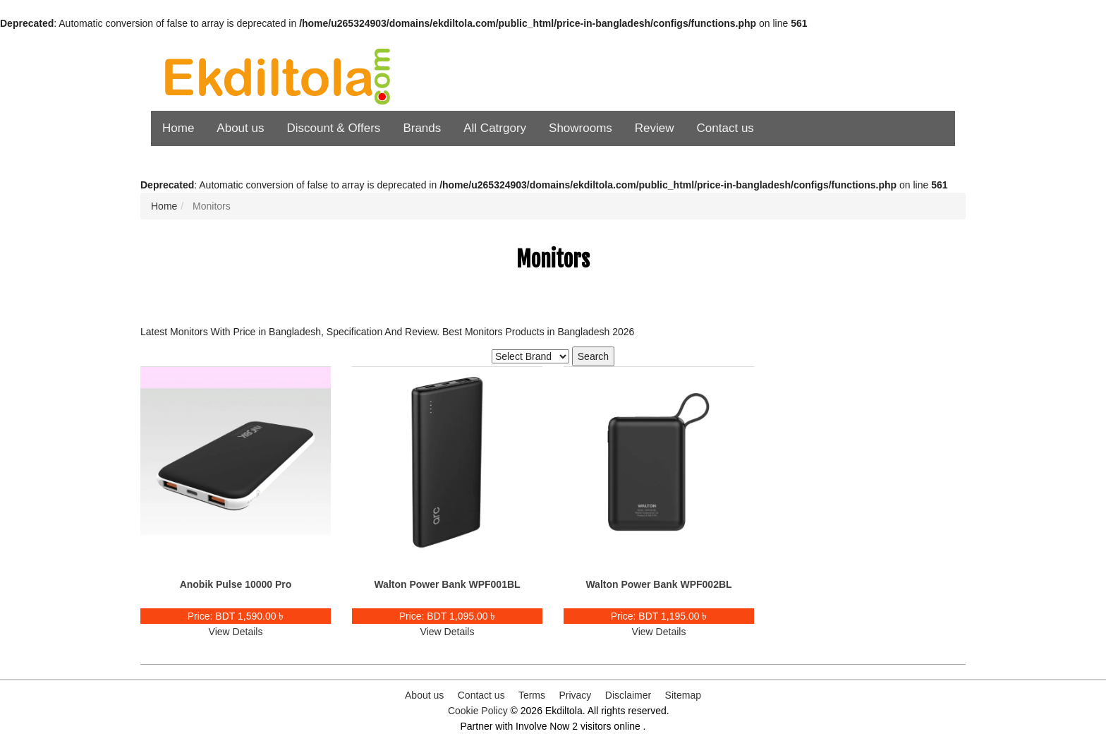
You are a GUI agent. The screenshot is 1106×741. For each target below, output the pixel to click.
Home (178, 128)
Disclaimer (628, 695)
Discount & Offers (333, 128)
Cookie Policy (478, 710)
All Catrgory (494, 128)
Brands (422, 128)
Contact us (725, 128)
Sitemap (683, 695)
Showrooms (580, 128)
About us (240, 128)
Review (654, 128)
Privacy (575, 695)
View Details (236, 631)
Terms (531, 695)
